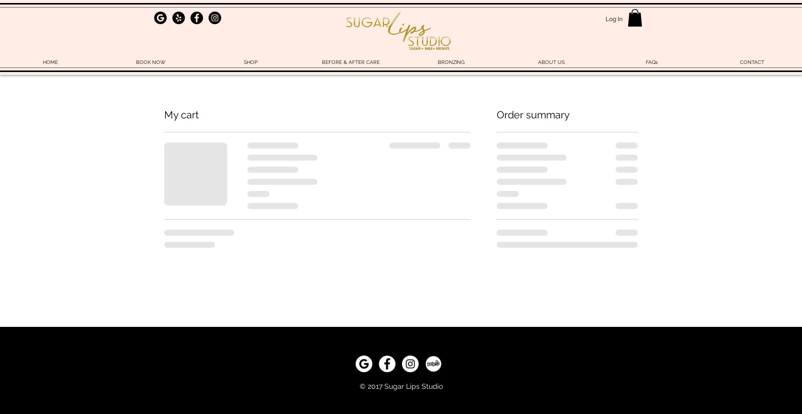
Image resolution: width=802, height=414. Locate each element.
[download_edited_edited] (160, 18)
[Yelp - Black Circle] (178, 18)
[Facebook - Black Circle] (196, 18)
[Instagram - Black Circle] (215, 18)
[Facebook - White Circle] (387, 364)
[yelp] (433, 364)
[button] (635, 18)
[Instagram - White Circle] (410, 364)
